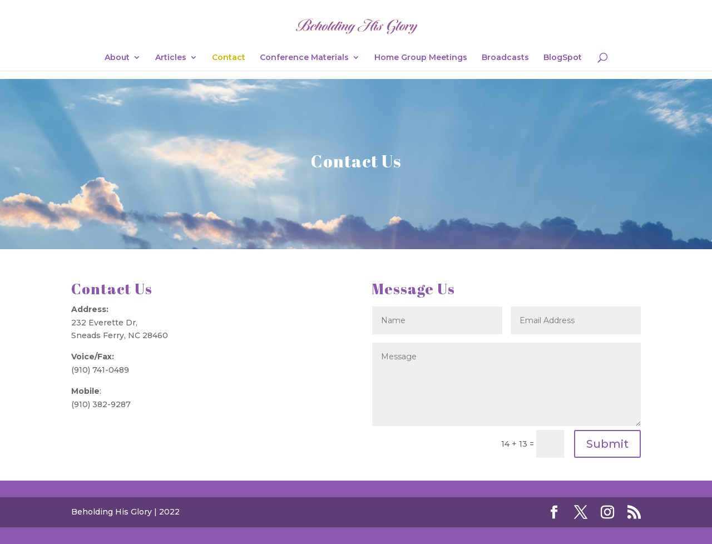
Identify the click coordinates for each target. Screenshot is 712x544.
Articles (170, 57)
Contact (228, 57)
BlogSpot (562, 57)
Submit (607, 444)
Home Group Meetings (420, 57)
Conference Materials (304, 57)
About (117, 57)
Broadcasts (505, 57)
